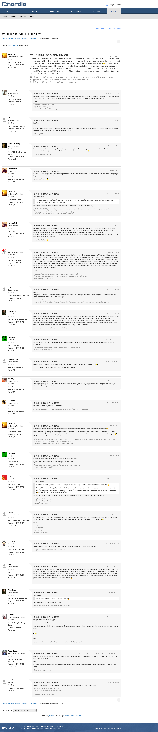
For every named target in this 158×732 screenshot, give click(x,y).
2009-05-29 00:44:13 (113, 566)
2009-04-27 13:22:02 (113, 252)
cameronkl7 (12, 91)
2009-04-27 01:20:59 (113, 171)
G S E (10, 287)
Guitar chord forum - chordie (11, 38)
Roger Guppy (13, 651)
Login (32, 16)
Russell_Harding (14, 144)
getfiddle (11, 401)
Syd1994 (11, 337)
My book (76, 11)
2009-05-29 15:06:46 (113, 592)
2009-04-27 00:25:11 (113, 120)
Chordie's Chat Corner (29, 38)
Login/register (115, 5)
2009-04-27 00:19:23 (113, 56)
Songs (20, 11)
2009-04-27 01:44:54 (113, 193)
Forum (113, 11)
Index (5, 16)
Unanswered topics (114, 29)
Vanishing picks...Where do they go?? (21, 34)
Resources (97, 11)
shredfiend (12, 680)
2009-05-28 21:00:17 (113, 514)
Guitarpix (11, 54)
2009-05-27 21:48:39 (113, 455)
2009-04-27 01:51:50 (113, 225)
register (15, 45)
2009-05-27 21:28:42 (113, 425)
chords (118, 728)
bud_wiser (12, 541)
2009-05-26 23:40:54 (113, 339)
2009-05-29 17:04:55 (83, 653)
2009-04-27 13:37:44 (113, 289)
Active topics (100, 29)
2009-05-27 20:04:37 (113, 403)
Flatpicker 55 (13, 359)
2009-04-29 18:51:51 (113, 313)
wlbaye (10, 118)
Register (23, 16)
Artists (35, 11)
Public (54, 11)
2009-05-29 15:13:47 (113, 617)
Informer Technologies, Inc (72, 716)
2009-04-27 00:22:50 (113, 93)
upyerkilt (11, 615)
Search (13, 16)
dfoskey (11, 379)
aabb (10, 564)
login (9, 45)
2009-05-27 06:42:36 (113, 361)
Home (8, 11)
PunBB (51, 716)
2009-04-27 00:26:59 (113, 146)
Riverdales (12, 311)
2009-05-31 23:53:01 (113, 682)
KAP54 (10, 512)
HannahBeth (12, 169)
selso (10, 476)
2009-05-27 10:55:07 (113, 381)
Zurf (9, 250)
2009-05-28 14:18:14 (113, 478)
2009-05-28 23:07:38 (113, 543)
